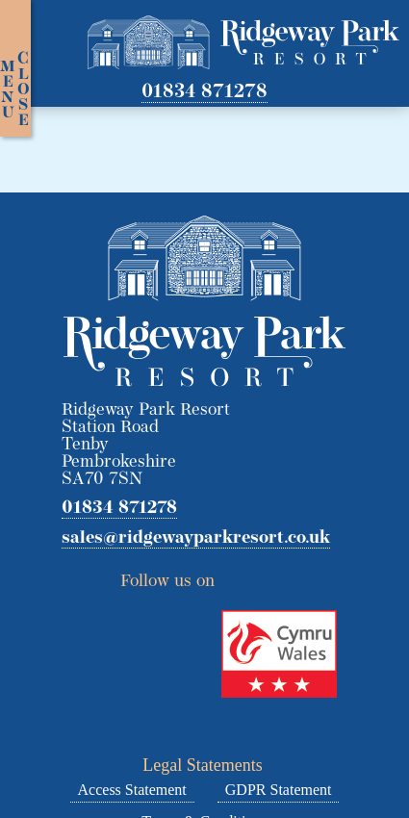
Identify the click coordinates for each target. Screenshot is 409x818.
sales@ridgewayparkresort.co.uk (196, 539)
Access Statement (132, 789)
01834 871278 (204, 92)
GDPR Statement (278, 789)
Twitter (235, 575)
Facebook (271, 575)
